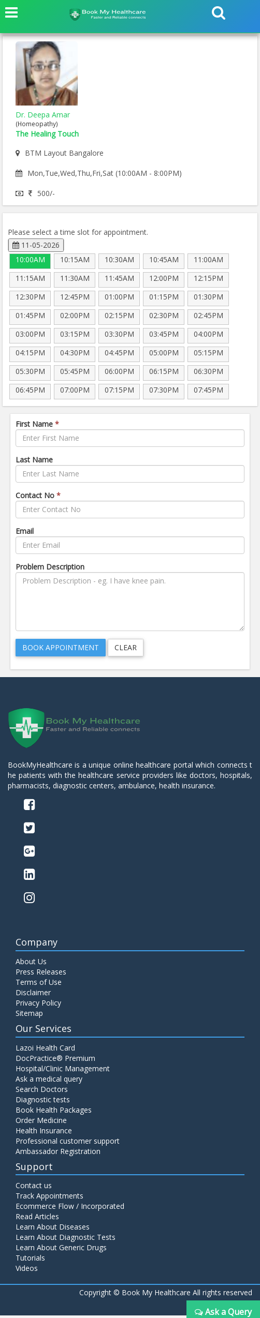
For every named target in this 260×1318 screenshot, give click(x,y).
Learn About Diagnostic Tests (65, 1240)
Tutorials (30, 1260)
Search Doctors (42, 1092)
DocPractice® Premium (55, 1061)
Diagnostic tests (43, 1102)
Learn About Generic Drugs (61, 1250)
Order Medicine (41, 1123)
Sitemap (29, 1016)
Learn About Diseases (53, 1229)
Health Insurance (44, 1133)
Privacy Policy (38, 1005)
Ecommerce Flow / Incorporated (70, 1209)
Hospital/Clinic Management (63, 1071)
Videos (27, 1271)
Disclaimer (33, 995)
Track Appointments (49, 1198)
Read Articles (37, 1219)
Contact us (34, 1188)
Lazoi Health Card (45, 1050)
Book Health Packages (54, 1112)
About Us (31, 964)
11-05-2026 (36, 245)
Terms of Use (39, 985)
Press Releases (41, 974)
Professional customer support (68, 1143)
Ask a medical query (49, 1081)
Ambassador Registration (58, 1154)
